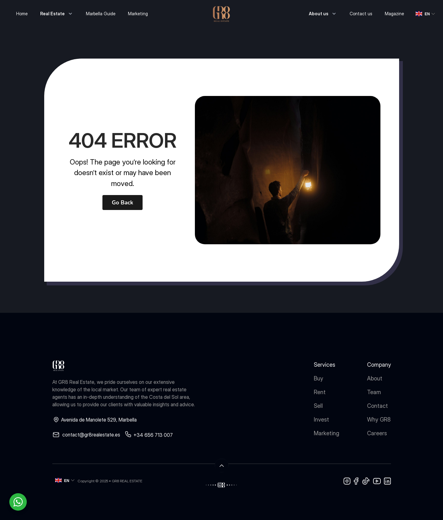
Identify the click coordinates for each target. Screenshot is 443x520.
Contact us (361, 13)
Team (374, 392)
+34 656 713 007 (153, 435)
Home (22, 13)
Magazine (394, 13)
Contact (377, 406)
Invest (321, 419)
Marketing (138, 13)
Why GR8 (379, 419)
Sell (318, 406)
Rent (320, 392)
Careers (377, 433)
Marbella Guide (100, 13)
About (374, 378)
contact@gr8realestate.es (91, 435)
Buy (318, 378)
